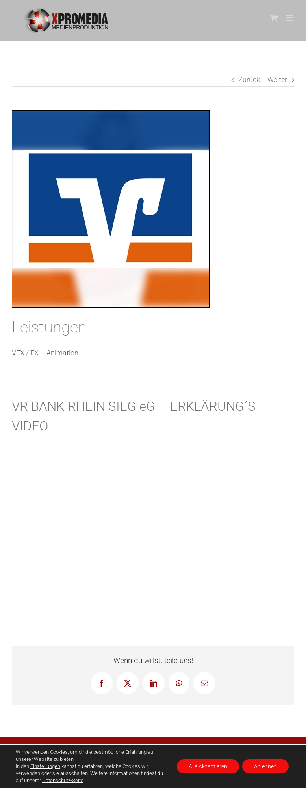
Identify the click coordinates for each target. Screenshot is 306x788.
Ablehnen (265, 766)
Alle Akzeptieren (208, 766)
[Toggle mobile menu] (290, 18)
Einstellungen (45, 766)
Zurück (249, 79)
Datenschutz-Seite (62, 780)
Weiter (277, 79)
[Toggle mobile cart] (274, 18)
